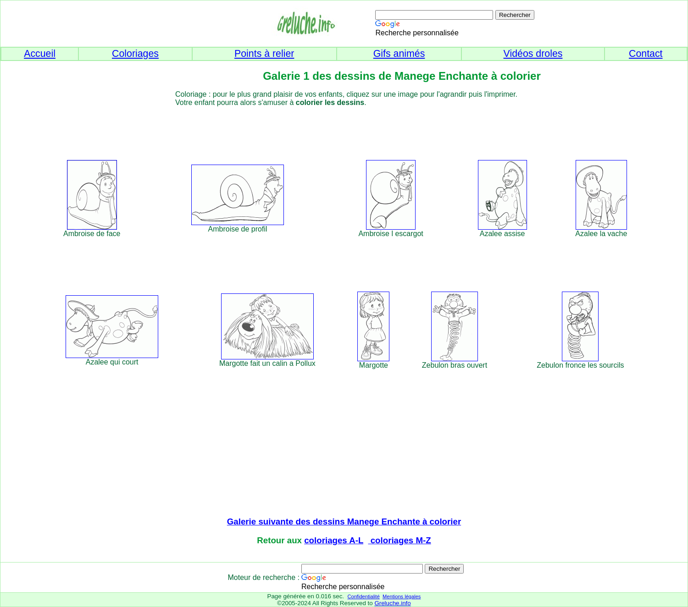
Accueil (39, 53)
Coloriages (135, 53)
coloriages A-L (333, 540)
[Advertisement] (360, 127)
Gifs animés (399, 53)
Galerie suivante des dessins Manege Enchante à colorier (344, 521)
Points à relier (264, 53)
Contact (646, 53)
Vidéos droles (533, 53)
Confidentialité (363, 596)
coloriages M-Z (399, 540)
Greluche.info (392, 603)
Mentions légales (402, 596)
